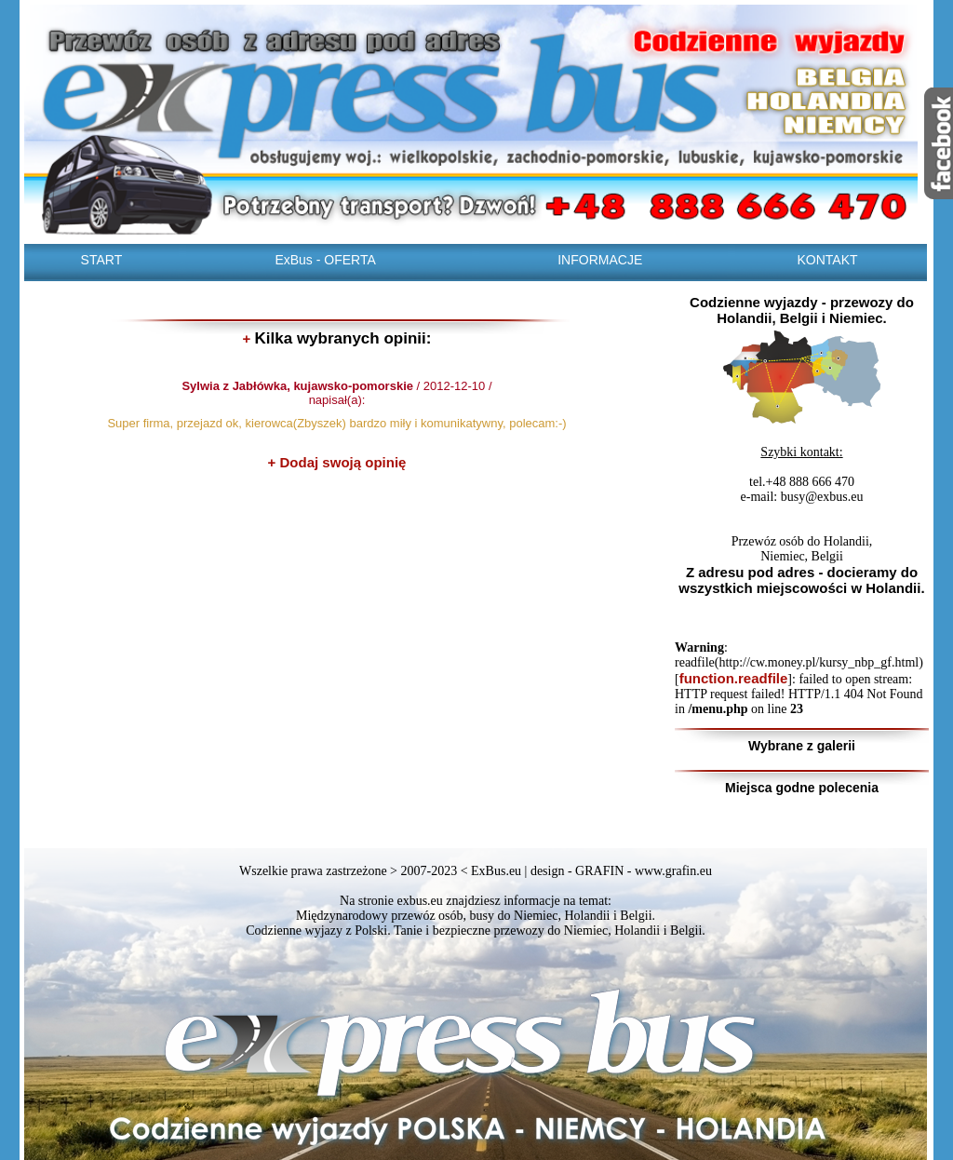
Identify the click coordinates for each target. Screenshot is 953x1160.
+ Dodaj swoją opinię (337, 462)
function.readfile (733, 678)
